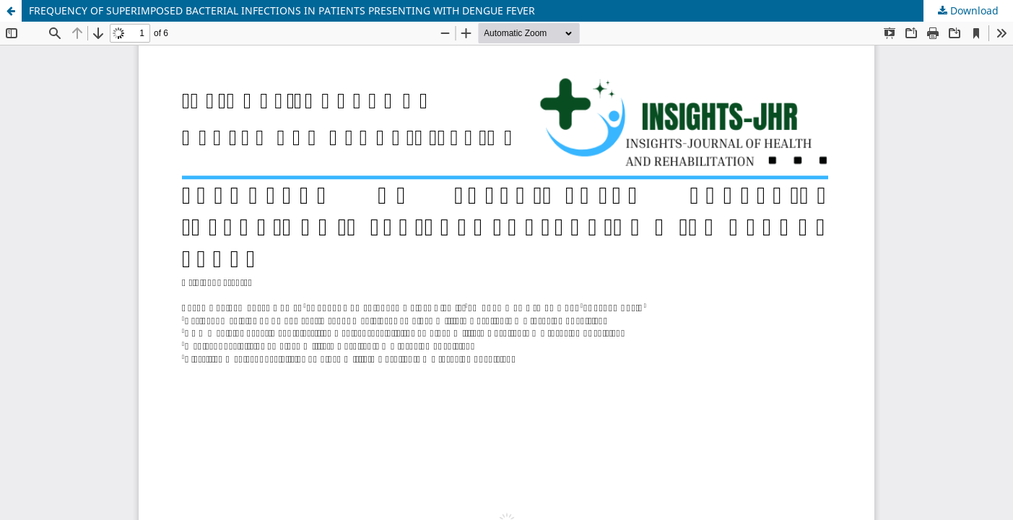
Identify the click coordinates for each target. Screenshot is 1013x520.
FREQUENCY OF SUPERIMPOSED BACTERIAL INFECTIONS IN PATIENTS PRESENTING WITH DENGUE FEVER (282, 10)
